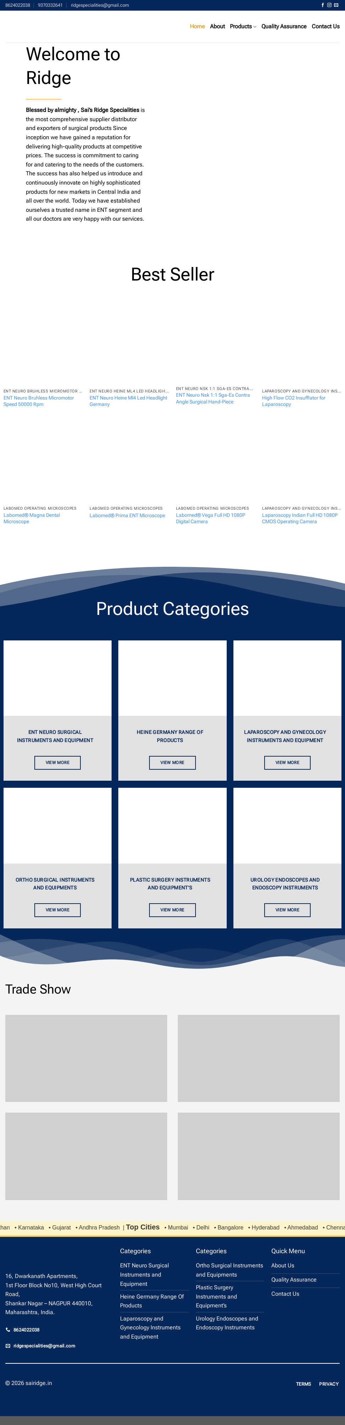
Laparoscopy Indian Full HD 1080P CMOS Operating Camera (300, 518)
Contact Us (326, 26)
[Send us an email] (336, 5)
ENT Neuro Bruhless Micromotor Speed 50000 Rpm (39, 401)
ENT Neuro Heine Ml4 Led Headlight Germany (128, 401)
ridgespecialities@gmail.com (100, 5)
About (217, 26)
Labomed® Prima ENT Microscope (127, 516)
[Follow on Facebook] (323, 5)
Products (243, 26)
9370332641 (50, 5)
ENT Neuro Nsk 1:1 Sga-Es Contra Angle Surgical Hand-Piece (213, 398)
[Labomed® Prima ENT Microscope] (129, 463)
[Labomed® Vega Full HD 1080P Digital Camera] (215, 463)
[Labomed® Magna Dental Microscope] (43, 463)
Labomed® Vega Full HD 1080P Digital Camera (210, 518)
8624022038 (17, 5)
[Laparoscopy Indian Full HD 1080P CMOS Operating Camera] (301, 463)
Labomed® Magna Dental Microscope (32, 518)
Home (197, 26)
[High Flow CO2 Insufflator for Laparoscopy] (301, 345)
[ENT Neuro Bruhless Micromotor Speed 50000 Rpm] (43, 345)
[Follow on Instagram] (329, 5)
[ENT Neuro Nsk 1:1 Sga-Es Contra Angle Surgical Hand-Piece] (215, 344)
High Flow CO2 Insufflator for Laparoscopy (294, 401)
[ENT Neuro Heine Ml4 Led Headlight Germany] (129, 345)
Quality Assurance (284, 26)
